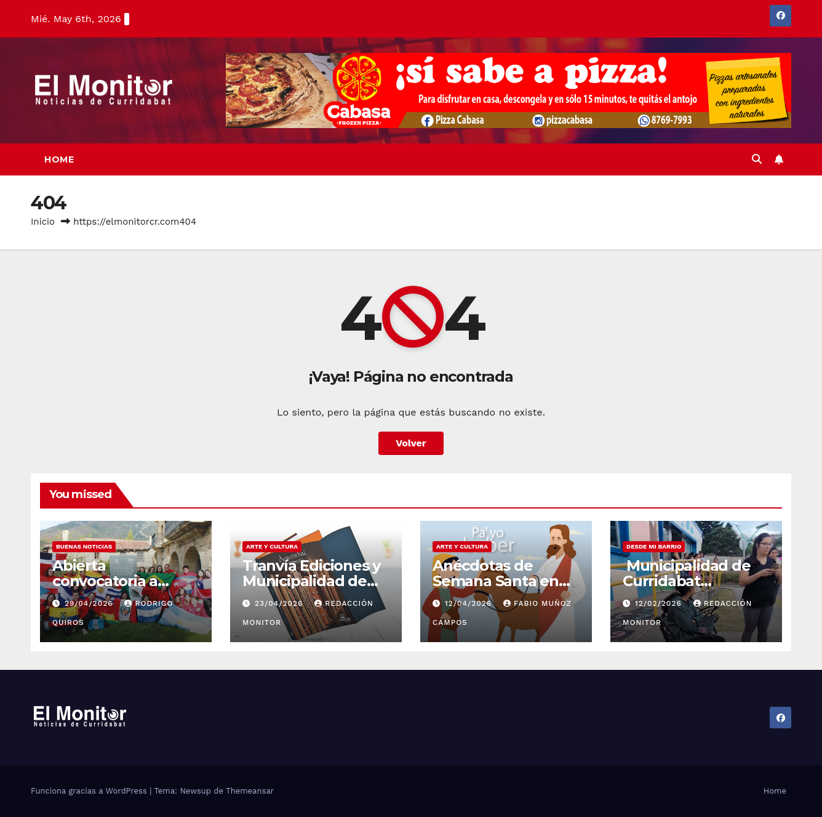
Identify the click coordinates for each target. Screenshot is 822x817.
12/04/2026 (470, 603)
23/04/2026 (280, 603)
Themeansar (250, 790)
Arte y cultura (272, 546)
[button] (757, 159)
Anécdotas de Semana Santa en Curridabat (496, 581)
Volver (411, 443)
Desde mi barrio (653, 546)
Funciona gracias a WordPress (90, 790)
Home (59, 159)
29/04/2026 (90, 603)
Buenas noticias (84, 546)
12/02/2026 (660, 603)
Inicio (43, 221)
